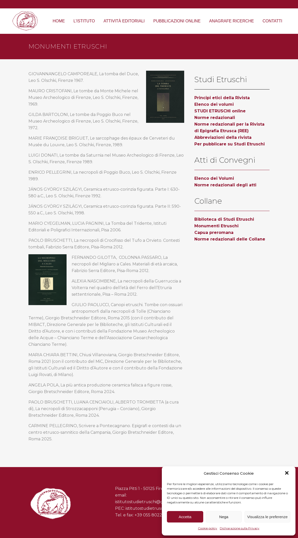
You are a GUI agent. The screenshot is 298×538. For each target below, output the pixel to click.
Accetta (185, 517)
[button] (287, 473)
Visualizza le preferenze (267, 517)
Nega (223, 517)
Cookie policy (207, 528)
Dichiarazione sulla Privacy (239, 528)
